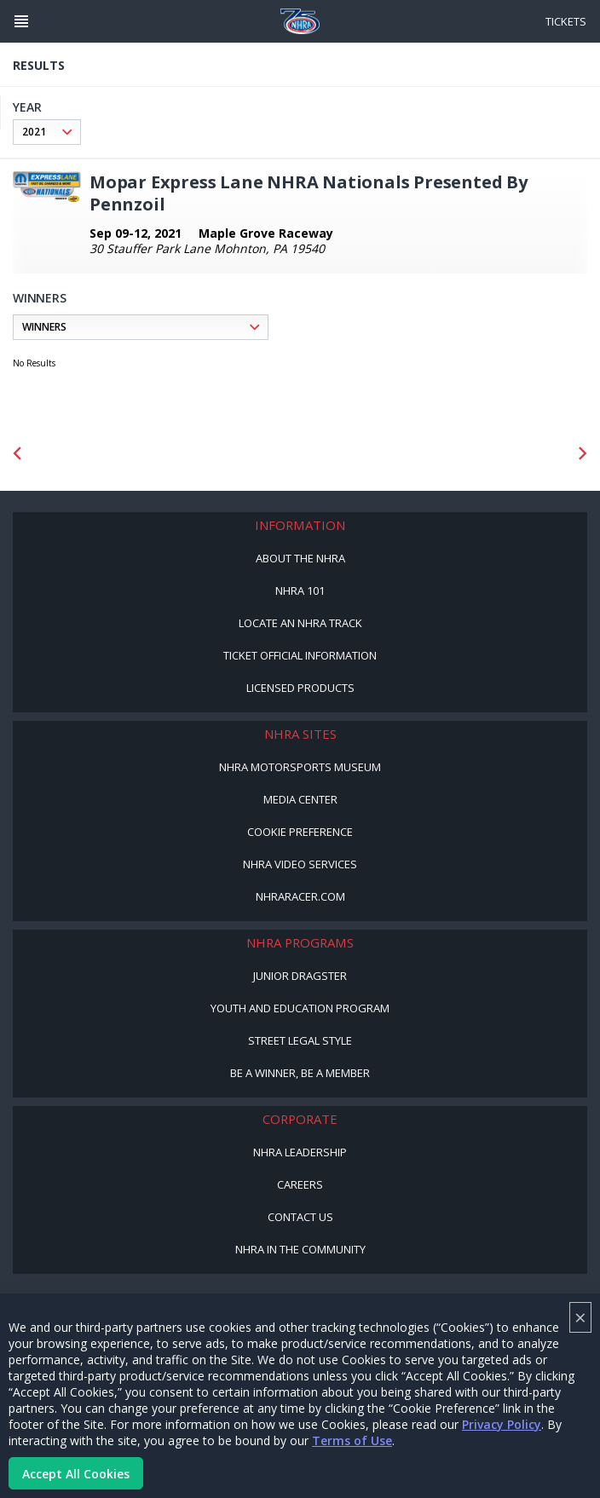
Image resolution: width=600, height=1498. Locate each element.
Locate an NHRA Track (300, 623)
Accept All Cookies (76, 1474)
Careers (300, 1184)
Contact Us (300, 1216)
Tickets (565, 21)
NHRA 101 (300, 590)
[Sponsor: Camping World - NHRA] (517, 453)
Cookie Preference (300, 831)
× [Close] (580, 1317)
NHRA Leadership (300, 1152)
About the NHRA (300, 558)
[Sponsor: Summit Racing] (409, 453)
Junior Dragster (300, 975)
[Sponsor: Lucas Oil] (300, 453)
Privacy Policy (501, 1424)
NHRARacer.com (300, 896)
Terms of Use (352, 1440)
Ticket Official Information (300, 655)
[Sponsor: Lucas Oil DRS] (192, 453)
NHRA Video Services (300, 864)
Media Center (300, 799)
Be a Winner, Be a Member (300, 1072)
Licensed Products (300, 687)
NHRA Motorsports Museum (300, 767)
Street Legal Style (300, 1040)
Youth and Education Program (300, 1008)
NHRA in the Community (300, 1249)
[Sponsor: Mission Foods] (84, 453)
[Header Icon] (21, 21)
